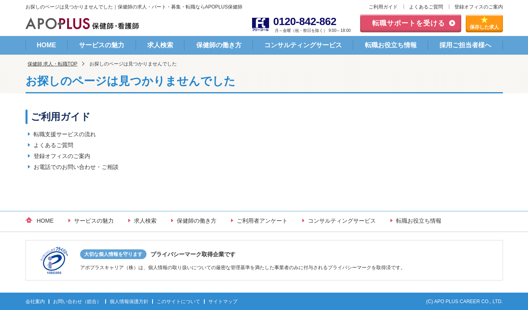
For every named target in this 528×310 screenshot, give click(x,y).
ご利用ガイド (383, 7)
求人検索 (160, 45)
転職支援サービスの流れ (65, 134)
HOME (46, 45)
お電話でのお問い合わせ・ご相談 (76, 167)
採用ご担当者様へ (465, 45)
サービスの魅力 (101, 45)
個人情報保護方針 (129, 301)
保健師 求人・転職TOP (53, 64)
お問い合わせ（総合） (77, 301)
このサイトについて (178, 301)
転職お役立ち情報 (391, 45)
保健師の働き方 (219, 45)
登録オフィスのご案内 (478, 7)
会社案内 (35, 301)
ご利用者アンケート (262, 220)
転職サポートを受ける (408, 23)
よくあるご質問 (426, 7)
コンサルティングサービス (303, 45)
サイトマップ (222, 301)
